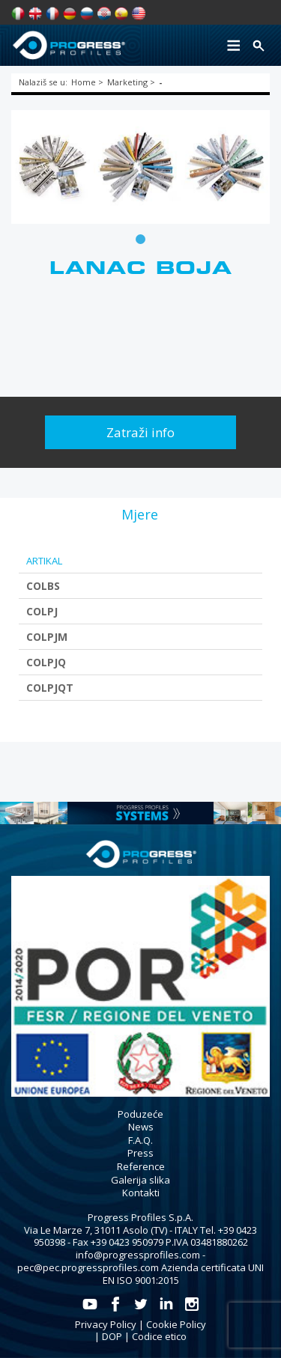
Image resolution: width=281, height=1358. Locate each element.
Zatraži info (140, 432)
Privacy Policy (105, 1324)
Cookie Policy (176, 1324)
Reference (141, 1166)
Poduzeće (140, 1114)
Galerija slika (140, 1180)
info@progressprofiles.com (138, 1254)
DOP (112, 1336)
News (141, 1126)
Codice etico (159, 1336)
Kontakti (141, 1192)
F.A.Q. (140, 1140)
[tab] (140, 514)
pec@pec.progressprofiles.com (88, 1267)
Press (140, 1153)
